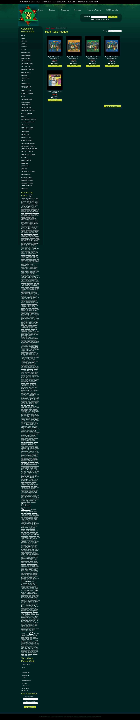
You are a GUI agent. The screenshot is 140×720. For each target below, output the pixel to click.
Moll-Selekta (32, 448)
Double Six (33, 298)
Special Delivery (35, 566)
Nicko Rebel (29, 464)
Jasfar (36, 385)
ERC (35, 306)
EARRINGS (25, 166)
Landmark (35, 409)
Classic (22, 271)
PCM (27, 477)
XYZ (29, 648)
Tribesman (33, 614)
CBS (22, 261)
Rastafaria (33, 509)
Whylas (27, 643)
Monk (31, 449)
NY (22, 469)
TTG (30, 618)
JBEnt (30, 387)
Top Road (36, 609)
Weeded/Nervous (25, 640)
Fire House (26, 317)
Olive (28, 471)
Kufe (34, 407)
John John (23, 391)
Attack (22, 219)
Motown (26, 452)
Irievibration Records (28, 367)
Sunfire (35, 584)
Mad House (29, 424)
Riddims (24, 81)
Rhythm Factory (33, 526)
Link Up (28, 414)
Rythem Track (24, 542)
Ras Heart (36, 499)
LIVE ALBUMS (26, 72)
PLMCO (36, 484)
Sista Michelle (35, 553)
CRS (28, 283)
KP (38, 406)
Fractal (31, 321)
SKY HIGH (29, 555)
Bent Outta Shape (31, 224)
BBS (22, 223)
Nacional (35, 458)
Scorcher (34, 546)
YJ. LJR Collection (31, 651)
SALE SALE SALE (27, 113)
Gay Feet (35, 325)
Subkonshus (32, 583)
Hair (35, 339)
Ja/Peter (31, 373)
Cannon (23, 255)
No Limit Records (25, 467)
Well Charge (32, 640)
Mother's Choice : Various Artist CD (55, 92)
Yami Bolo (23, 650)
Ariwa (32, 215)
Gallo (26, 325)
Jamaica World (24, 381)
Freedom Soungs (25, 322)
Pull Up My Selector (29, 492)
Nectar (29, 460)
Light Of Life (23, 414)
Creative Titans (28, 280)
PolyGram (23, 487)
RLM (37, 530)
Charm (23, 266)
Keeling (25, 399)
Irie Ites (34, 366)
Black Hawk (31, 232)
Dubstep (24, 75)
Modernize (23, 448)
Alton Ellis (29, 211)
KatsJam (31, 398)
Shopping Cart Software (85, 716)
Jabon (35, 373)
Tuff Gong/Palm (32, 620)
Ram (28, 497)
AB (33, 202)
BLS (32, 240)
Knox (25, 405)
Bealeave (26, 223)
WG (35, 642)
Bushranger (27, 251)
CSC (38, 283)
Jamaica (35, 380)
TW (37, 620)
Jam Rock (27, 380)
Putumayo (27, 493)
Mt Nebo (27, 454)
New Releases (26, 52)
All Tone (27, 210)
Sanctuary (23, 545)
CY (32, 285)
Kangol (34, 397)
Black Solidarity (35, 236)
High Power (31, 352)
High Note (28, 350)
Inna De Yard (29, 363)
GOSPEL (24, 116)
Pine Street (34, 482)
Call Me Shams (29, 253)
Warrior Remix (29, 638)
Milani (22, 445)
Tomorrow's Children (30, 606)
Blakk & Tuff (33, 239)
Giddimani (30, 331)
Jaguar (29, 374)
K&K (32, 395)
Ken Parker (30, 399)
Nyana (25, 469)
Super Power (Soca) (29, 588)
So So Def (33, 557)
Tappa (30, 594)
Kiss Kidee (35, 403)
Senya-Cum (34, 547)
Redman (23, 518)
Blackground (27, 239)
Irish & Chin (23, 369)
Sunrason (34, 586)
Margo (34, 428)
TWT (22, 621)
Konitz (29, 406)
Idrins (26, 359)
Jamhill (28, 384)
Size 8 (22, 554)
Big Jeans (28, 227)
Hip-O (34, 353)
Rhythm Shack (24, 527)
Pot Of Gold (33, 487)
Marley (34, 430)
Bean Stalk (31, 223)
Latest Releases (26, 55)
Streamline (26, 577)
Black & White (29, 230)
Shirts (23, 96)
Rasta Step (33, 502)
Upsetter (31, 625)
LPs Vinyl (24, 41)
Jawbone (26, 387)
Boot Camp (35, 243)
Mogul (28, 448)
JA (28, 373)
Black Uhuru (32, 238)
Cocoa (22, 272)
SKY (25, 555)
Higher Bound (29, 353)
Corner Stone (24, 276)
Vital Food (28, 630)
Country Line (33, 276)
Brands (53, 28)
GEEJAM (23, 326)
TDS (22, 597)
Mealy (26, 438)
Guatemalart (35, 338)
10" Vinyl (24, 46)
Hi (33, 349)
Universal (30, 624)
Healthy (22, 345)
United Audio (35, 622)
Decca (28, 289)
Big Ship (33, 227)
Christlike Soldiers (33, 268)
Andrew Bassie (28, 213)
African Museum (28, 206)
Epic (32, 306)
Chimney (27, 267)
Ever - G (26, 309)
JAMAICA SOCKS (27, 140)
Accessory (33, 203)
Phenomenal (34, 480)
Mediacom (31, 438)
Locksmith (23, 418)
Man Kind (29, 427)
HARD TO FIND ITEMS (28, 110)
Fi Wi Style (36, 314)
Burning (23, 249)
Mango (27, 428)
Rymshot (37, 541)
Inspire (22, 365)
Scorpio (22, 547)
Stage (28, 571)
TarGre (37, 594)
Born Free (28, 244)
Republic (31, 523)
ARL (35, 215)
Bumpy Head (36, 248)
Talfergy (29, 592)
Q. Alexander (33, 493)
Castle (26, 260)
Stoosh (22, 575)
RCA (22, 513)
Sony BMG (30, 562)
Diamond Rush (34, 292)
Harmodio (23, 342)
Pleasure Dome (30, 484)
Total (28, 610)
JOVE (28, 391)
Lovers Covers (24, 420)
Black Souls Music (25, 238)
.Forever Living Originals (26, 198)
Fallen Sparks (29, 310)
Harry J (36, 342)
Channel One (35, 262)
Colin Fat (27, 272)
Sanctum (28, 545)
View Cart (71, 1)
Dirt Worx (31, 293)
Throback (33, 604)
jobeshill (23, 390)
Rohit (28, 534)
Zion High (30, 654)
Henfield (23, 349)
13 (32, 198)
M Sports (32, 423)
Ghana (22, 329)
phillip (22, 482)
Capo (37, 255)
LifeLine (35, 412)
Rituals (27, 530)
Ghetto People (34, 329)
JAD (26, 374)
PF (21, 480)
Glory (29, 332)
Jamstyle (29, 385)
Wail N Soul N (29, 635)
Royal (35, 537)
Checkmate (34, 265)
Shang (29, 549)
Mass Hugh (32, 432)
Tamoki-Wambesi (29, 593)
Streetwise (23, 578)
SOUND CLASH (26, 66)
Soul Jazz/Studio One (32, 564)
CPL (35, 277)
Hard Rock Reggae (35, 341)
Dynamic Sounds (29, 302)
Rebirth (33, 514)
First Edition (31, 317)
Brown (30, 247)
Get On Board (34, 327)
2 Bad (26, 199)
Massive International (27, 434)
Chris (27, 268)
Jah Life (23, 376)
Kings (27, 402)
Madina (35, 424)
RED (22, 516)
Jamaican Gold (32, 381)
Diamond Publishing (25, 292)
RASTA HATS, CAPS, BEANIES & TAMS (28, 128)
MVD (22, 458)
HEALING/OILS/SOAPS (28, 171)
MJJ (31, 447)
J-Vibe (25, 373)
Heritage (27, 349)
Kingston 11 (31, 402)
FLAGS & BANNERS (27, 151)
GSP (31, 338)
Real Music (29, 513)
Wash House (35, 638)
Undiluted (23, 622)
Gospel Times (32, 334)
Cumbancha (36, 284)
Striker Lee (29, 578)
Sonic (31, 561)
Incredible (23, 363)
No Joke (37, 466)
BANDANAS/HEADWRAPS (29, 149)
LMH (33, 416)
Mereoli (22, 440)
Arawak (25, 215)
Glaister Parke (36, 331)
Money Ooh (26, 449)
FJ (38, 317)
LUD (22, 422)
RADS (22, 496)
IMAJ (34, 359)
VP (31, 633)
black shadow (28, 236)
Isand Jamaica (30, 369)
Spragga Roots (34, 570)
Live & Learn (26, 415)
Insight (34, 363)
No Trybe (31, 467)
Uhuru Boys (26, 621)
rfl (32, 524)
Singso (27, 553)
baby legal (27, 220)
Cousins (23, 277)
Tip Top (33, 605)
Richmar (28, 529)
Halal (22, 341)
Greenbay (30, 335)
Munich (36, 454)
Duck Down (32, 301)
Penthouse (24, 479)
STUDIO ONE (26, 83)
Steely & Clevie (28, 573)
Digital (22, 293)
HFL (31, 349)
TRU (30, 617)
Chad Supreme (35, 261)
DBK (33, 288)
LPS (34, 420)
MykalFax (26, 458)
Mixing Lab (26, 447)
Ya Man (32, 648)
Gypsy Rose (23, 339)
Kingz (30, 403)
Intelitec (26, 365)
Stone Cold (23, 574)
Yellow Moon (24, 651)
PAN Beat (27, 476)
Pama (22, 476)
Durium (22, 302)
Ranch (37, 497)
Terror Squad (26, 598)
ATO (32, 218)
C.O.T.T (32, 252)
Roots (38, 534)
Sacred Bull (34, 542)
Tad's (36, 590)
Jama (32, 380)
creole (33, 280)
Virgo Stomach (32, 629)
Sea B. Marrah (28, 547)
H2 (27, 339)
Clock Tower (33, 271)
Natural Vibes (35, 459)
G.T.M (22, 325)
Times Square (28, 605)
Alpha (30, 210)
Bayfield (35, 222)
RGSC (34, 524)
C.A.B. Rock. (27, 252)
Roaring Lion (26, 532)
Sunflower (23, 586)
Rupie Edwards (29, 539)
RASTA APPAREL (27, 90)
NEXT (37, 463)
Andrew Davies (35, 213)
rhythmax (23, 529)
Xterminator (35, 647)
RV (27, 541)
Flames (22, 318)
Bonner (36, 241)
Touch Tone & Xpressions (26, 612)
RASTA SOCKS (26, 137)
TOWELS (24, 157)
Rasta (28, 502)
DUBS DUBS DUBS (27, 63)
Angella (22, 214)
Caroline (34, 259)
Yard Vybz (33, 650)
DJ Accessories (26, 174)
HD (22, 343)
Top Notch (32, 608)
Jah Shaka (26, 377)
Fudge (34, 322)
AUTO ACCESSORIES (28, 122)
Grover (27, 338)
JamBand (23, 383)
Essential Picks (26, 61)
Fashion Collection (32, 311)
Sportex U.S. (28, 570)
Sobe (37, 557)
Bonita (32, 241)
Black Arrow (36, 230)
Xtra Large (24, 648)
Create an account (91, 1)
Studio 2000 (23, 579)
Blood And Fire (27, 240)
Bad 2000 (32, 220)
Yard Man (28, 650)
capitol (33, 255)
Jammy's (24, 385)
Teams (25, 597)
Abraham (23, 203)
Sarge (36, 545)
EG (26, 305)
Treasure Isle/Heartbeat (29, 613)
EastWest (29, 304)
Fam (33, 310)
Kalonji (26, 397)
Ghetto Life (27, 329)
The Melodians (33, 600)
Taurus (26, 596)
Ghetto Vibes (24, 330)
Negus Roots (24, 462)
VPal (35, 633)
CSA (35, 283)
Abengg (36, 202)
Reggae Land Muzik (29, 519)
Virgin (37, 628)
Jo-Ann (34, 388)
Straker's (32, 575)
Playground (23, 484)
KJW (22, 405)
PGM (24, 480)
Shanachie (24, 549)
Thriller (22, 604)
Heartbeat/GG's (24, 346)
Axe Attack (32, 219)
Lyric (27, 423)
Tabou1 (31, 590)
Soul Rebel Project (25, 565)
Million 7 (26, 445)
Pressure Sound (24, 489)
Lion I (32, 414)
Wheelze (23, 643)
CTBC (24, 284)
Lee (29, 411)
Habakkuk (31, 339)
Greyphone (34, 337)
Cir (30, 269)
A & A (36, 201)
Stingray (35, 573)
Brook (26, 247)
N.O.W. (30, 458)
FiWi (36, 317)
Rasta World (26, 507)
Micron (33, 443)
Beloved (25, 224)
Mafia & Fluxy (24, 426)
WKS (32, 644)
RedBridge (30, 516)
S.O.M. (29, 542)
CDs (23, 35)
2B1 (29, 199)
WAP (31, 637)
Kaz (38, 398)
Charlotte (31, 264)
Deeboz (32, 289)
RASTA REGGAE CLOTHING (27, 87)
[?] (30, 195)
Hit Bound (23, 354)
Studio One (26, 581)
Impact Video (28, 361)
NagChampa (24, 459)
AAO (31, 202)
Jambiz (27, 383)
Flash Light (27, 318)
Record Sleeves (28, 515)
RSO (28, 538)
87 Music (32, 201)
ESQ (27, 308)
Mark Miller (29, 430)
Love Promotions (34, 419)
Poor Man (28, 487)
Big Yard (25, 228)
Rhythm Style (32, 527)
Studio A (29, 579)
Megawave (23, 439)
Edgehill (23, 305)
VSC (38, 633)
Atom (34, 218)
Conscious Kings (25, 275)
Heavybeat (34, 348)
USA (22, 626)
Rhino (27, 526)
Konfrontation (24, 406)
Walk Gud (35, 635)
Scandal (25, 546)
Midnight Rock (24, 444)
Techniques (30, 597)
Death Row (23, 289)
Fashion (26, 311)
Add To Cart (54, 65)
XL (31, 647)
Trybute (22, 618)
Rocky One (23, 534)
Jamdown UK (33, 383)
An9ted (36, 211)
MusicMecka (30, 456)
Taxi (30, 596)
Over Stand (23, 475)
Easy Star (34, 304)
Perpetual (31, 479)
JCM (33, 387)
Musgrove (23, 455)
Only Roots (29, 472)
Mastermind (23, 435)
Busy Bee (33, 251)
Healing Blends (32, 343)
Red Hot (26, 516)
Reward (29, 524)
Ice (34, 358)
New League (27, 463)
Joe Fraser (29, 390)
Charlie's (27, 264)
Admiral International (29, 205)
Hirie (37, 353)
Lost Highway (33, 418)
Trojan (27, 616)
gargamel (30, 325)
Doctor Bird (23, 297)
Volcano (23, 633)
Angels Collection (29, 214)
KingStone (26, 403)
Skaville (34, 554)
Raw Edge (31, 511)
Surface (36, 588)
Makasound (23, 427)
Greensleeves (26, 337)
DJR (26, 296)
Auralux (27, 219)
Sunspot (27, 587)
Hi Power (37, 349)
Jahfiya (26, 379)
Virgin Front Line (24, 629)
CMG (37, 271)
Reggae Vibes (27, 520)
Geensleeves (29, 326)
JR (30, 391)
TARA (33, 594)
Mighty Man (30, 444)
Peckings (31, 477)
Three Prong (35, 602)
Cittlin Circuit (35, 269)
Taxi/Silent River (34, 596)
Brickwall (23, 245)
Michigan (30, 443)
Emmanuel (23, 306)
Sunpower (28, 586)
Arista (28, 215)
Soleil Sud (23, 558)
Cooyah (37, 275)
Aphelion (35, 214)
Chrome (23, 269)
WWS (22, 647)
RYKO (33, 541)
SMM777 (23, 557)
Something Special (25, 561)
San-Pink (34, 543)
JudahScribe (23, 393)
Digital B (26, 293)
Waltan (22, 637)
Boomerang (29, 243)
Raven (26, 511)
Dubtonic (28, 301)
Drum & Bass (28, 300)
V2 (24, 626)
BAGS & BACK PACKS (28, 146)
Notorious (27, 468)
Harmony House (30, 342)
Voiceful (33, 630)
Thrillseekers (28, 604)
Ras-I (27, 500)
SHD (33, 549)
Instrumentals (25, 78)
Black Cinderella (31, 231)
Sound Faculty (27, 566)
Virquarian (23, 630)
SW (22, 590)
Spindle (22, 569)
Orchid (26, 473)
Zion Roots (35, 654)
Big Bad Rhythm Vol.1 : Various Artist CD (54, 57)
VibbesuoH (23, 628)
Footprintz (33, 318)
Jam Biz (23, 380)
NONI (35, 467)
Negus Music (34, 460)
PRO (37, 489)
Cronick (23, 281)
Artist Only (28, 216)
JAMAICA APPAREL (27, 93)
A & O (25, 202)
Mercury (33, 439)
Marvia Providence (29, 431)
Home (47, 28)
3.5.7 (32, 199)
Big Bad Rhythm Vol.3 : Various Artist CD (73, 57)
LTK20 (37, 420)
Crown (34, 281)
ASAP (33, 216)
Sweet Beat (26, 590)
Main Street (34, 426)
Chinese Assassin (33, 267)
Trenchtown (27, 614)
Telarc (35, 597)
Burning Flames (28, 249)
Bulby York (30, 248)
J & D (22, 373)
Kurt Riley (26, 409)
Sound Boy (32, 565)
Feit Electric (26, 314)
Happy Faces (27, 341)
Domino (34, 297)
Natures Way (24, 460)
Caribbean (30, 256)
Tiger (37, 604)
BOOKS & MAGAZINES (28, 143)
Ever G (30, 309)
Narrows (29, 459)
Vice (28, 628)
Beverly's (23, 227)
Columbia (23, 273)
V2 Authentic (29, 626)
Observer (33, 469)
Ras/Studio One (32, 500)
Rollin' (31, 534)
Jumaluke (23, 394)
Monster (35, 449)
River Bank (32, 530)
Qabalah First (24, 495)
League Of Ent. (24, 411)
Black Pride (35, 234)
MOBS (36, 447)
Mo (33, 447)
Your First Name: (28, 696)
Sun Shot (31, 584)
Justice (26, 395)
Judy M (28, 393)
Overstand (29, 475)
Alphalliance (23, 211)
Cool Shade (32, 275)
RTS (31, 538)
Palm (33, 475)
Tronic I (31, 616)
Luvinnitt (32, 422)
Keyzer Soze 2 (24, 401)
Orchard (23, 473)
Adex (37, 203)
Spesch (22, 567)
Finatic (34, 315)
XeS (29, 647)
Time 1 (22, 605)
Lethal (37, 411)
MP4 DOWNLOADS (27, 180)
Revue (25, 524)
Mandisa (23, 428)
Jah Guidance (35, 374)
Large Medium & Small (26, 410)
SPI (26, 567)
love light (28, 419)
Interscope (30, 366)
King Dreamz (34, 401)
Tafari (22, 592)
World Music (36, 644)
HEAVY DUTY (27, 347)
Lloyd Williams (27, 416)
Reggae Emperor (29, 518)
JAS (33, 385)
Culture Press (30, 284)
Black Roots (30, 235)
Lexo (22, 412)
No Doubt (32, 466)
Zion (26, 654)
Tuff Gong (34, 618)
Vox (27, 633)
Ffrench (31, 314)
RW (30, 541)
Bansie (22, 222)
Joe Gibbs (35, 390)
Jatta (22, 387)
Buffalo (22, 248)
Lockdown (37, 416)
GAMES (24, 168)
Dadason (27, 287)
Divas (35, 294)
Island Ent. (31, 370)
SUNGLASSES (26, 102)
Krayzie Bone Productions (26, 407)
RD (25, 513)
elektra (33, 305)
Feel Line (32, 313)
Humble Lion (24, 357)
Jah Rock (28, 376)
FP (28, 321)
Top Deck (27, 608)
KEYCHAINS (25, 134)
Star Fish (36, 571)
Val (33, 626)
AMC (33, 211)
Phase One (28, 480)
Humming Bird (30, 357)
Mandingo (34, 427)
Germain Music (24, 327)
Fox (22, 321)
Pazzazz (23, 477)
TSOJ (26, 618)
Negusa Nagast (31, 462)
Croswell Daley (28, 281)
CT (22, 284)
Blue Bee (36, 240)
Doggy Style (29, 297)
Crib (37, 280)
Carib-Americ (24, 256)
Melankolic (29, 439)
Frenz (30, 322)
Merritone (27, 440)
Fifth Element (24, 315)
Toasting (23, 606)
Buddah (34, 247)
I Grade (27, 358)
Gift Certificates (59, 1)
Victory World (32, 628)
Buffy (26, 248)
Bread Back (33, 244)
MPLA (29, 452)
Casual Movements (33, 260)
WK (29, 644)
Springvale (23, 571)
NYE (28, 469)
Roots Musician (32, 536)
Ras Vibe (23, 500)
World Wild (31, 646)
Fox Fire (25, 321)
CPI (32, 277)
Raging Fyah (34, 496)
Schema (29, 546)
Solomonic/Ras (33, 559)
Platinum (32, 483)
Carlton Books (29, 259)
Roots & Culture (24, 536)
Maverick (23, 436)
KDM (22, 399)
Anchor (22, 213)
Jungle (27, 394)
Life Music (30, 412)
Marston (23, 431)
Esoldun (23, 308)
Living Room (32, 415)
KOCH (28, 405)
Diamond (33, 290)
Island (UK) (23, 370)
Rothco (31, 537)
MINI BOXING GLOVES (28, 154)
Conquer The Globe (31, 273)
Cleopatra (27, 271)
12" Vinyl (24, 44)
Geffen (33, 326)
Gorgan (26, 334)
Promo (35, 491)
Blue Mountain (24, 241)
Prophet (22, 492)
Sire (30, 553)
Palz (36, 475)
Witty (26, 644)
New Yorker (33, 463)
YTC (37, 651)
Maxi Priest (28, 436)
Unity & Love (24, 624)
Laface (30, 409)
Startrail (22, 573)
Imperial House (35, 361)
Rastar (22, 511)
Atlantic (28, 218)
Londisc (28, 418)
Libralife (25, 412)
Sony (26, 562)
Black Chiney (24, 231)
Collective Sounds (33, 272)
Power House (27, 488)
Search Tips (106, 19)
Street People (32, 577)
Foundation (31, 319)
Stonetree (34, 574)
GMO (32, 332)
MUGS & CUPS (26, 160)
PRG (30, 489)
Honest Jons (32, 354)
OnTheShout (35, 472)
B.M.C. (22, 220)
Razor (35, 511)
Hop (36, 354)
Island (36, 369)
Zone (29, 655)
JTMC (33, 391)
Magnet (29, 426)
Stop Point (27, 575)
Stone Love (29, 574)
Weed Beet (29, 639)
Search (87, 17)
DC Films (37, 288)
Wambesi (27, 637)
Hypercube (36, 357)
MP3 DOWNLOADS (27, 183)
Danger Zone (28, 288)
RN (22, 532)
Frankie (35, 321)
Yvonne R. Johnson (32, 652)
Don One (28, 298)
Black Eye (26, 232)
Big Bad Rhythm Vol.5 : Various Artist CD (111, 57)
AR (22, 215)
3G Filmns (23, 201)
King (29, 401)
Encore (28, 306)
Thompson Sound (28, 602)
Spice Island (30, 567)
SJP (25, 554)
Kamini (30, 397)
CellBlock (29, 261)
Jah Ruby (34, 376)
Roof (35, 534)
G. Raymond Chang (33, 323)
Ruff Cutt (35, 538)
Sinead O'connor (28, 551)
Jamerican (23, 384)
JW (30, 395)
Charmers (29, 265)
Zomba (25, 655)
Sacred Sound (24, 543)
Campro (34, 253)
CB (38, 260)
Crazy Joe (25, 279)
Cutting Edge (27, 285)
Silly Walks (32, 550)
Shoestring (26, 550)
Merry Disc (32, 440)
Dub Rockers (34, 300)
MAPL (31, 428)
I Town (31, 358)
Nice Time (23, 464)
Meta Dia (36, 442)
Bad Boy (37, 220)
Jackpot (23, 374)
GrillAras (23, 338)
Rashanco (23, 502)
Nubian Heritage (33, 468)
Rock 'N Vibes (28, 533)
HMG (27, 354)
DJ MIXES (25, 188)
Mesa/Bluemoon (29, 442)
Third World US (30, 601)
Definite (22, 290)
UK (30, 621)
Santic (32, 545)
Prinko (33, 489)
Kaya (35, 398)
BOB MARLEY (26, 105)
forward (26, 319)
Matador (29, 435)
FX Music (26, 323)
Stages (31, 571)
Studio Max (34, 579)
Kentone (36, 399)
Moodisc (31, 451)
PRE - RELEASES (27, 186)
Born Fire (23, 244)
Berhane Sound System (26, 226)
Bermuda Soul (35, 226)
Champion (29, 262)
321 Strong (36, 199)
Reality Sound (28, 514)
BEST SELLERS (26, 107)
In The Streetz (31, 362)
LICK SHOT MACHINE (28, 69)
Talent (25, 592)
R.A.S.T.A (30, 495)
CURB (22, 285)
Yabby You (37, 648)
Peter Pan (36, 479)
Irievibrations (36, 367)
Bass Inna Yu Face (29, 222)
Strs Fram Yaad (35, 578)
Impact (23, 361)
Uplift (27, 625)
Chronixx (27, 269)
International (24, 366)
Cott (29, 276)
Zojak (22, 655)
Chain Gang (23, 262)
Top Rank (31, 609)
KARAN (22, 398)
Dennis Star (28, 290)
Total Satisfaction (33, 610)
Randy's (23, 499)
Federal (27, 313)
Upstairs (35, 625)
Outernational (35, 473)
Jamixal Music (33, 384)
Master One (35, 434)
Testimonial (32, 598)
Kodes (32, 405)
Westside (26, 642)
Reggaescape (24, 522)
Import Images (24, 362)
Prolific (26, 491)
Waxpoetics (23, 639)
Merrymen (23, 442)
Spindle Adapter (28, 569)
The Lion (27, 600)
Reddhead (36, 516)
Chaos (22, 264)
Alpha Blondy (35, 210)
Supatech (32, 587)
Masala (27, 432)
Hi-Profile (23, 350)
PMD (32, 486)
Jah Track (32, 377)
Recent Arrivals (26, 58)
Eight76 (29, 305)
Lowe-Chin (30, 420)
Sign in (80, 1)
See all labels (24, 690)
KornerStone (34, 406)
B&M (36, 219)
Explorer (34, 309)
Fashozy (23, 313)
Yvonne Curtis (24, 652)
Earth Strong (24, 304)
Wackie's (23, 635)
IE (29, 359)
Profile (22, 491)
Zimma (22, 654)
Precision (33, 488)
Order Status (35, 1)
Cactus (36, 252)
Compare (55, 63)
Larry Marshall (35, 410)
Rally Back (23, 497)
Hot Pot (28, 355)
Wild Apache (33, 643)
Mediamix (36, 438)
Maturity (33, 435)
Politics (35, 486)
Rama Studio (32, 497)
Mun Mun (32, 454)
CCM (25, 261)
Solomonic (27, 559)
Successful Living (25, 584)
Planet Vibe (27, 483)
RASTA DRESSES (27, 99)
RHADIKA (23, 526)
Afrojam (33, 207)
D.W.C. (22, 287)
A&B (28, 202)
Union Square (29, 622)
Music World (29, 455)
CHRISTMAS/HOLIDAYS (29, 119)
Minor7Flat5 (31, 445)
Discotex (28, 294)
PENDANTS (25, 131)
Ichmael (23, 359)
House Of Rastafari (35, 355)
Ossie (30, 473)
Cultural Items (26, 124)
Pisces (22, 483)
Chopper (23, 268)
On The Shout (33, 471)
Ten (22, 598)
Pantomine (32, 476)
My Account (24, 1)
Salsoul (29, 543)
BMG (29, 241)
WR (35, 646)
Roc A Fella (32, 532)
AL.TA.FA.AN (34, 209)
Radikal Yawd (36, 495)
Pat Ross (37, 476)
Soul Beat (36, 562)
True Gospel (34, 617)
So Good (28, 557)
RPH (25, 538)
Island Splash (27, 372)
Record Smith (36, 515)
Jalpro (37, 379)
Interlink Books (32, 365)
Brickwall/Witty (29, 245)
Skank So (29, 554)
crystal (31, 283)
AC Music (28, 203)
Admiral (23, 205)
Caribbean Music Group (30, 257)
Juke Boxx (33, 393)
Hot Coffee (23, 355)
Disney (31, 294)
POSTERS (25, 163)
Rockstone (34, 533)
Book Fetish (23, 243)
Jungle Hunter (33, 394)
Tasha (22, 596)
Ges (29, 327)
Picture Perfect (27, 482)
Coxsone (29, 277)
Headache (26, 343)
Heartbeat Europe (34, 345)
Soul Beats (23, 564)
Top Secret (23, 610)
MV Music (36, 456)
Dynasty (36, 302)
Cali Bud (23, 253)
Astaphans (23, 218)
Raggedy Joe (28, 496)
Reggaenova (34, 520)
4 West (27, 201)
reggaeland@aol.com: (30, 701)
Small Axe (35, 555)
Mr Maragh (34, 452)
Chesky (22, 267)
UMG (33, 621)
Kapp (38, 397)
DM (28, 296)
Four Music (36, 319)
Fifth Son (30, 315)
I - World (23, 358)
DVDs (23, 38)
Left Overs (33, 411)
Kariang (27, 398)
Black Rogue (24, 235)
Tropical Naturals (24, 617)
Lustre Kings (27, 422)
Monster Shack (24, 451)
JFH (25, 388)
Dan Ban (32, 287)
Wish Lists (47, 1)
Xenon (25, 647)
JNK (31, 388)
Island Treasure (34, 372)
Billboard (30, 228)
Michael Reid (24, 443)
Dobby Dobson (33, 296)
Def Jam (36, 289)
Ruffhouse (23, 539)
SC (22, 546)
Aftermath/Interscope (25, 209)
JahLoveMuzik (32, 379)
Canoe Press (28, 255)
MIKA (35, 444)
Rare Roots (28, 499)
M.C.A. (36, 423)
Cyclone (35, 285)
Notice (22, 468)
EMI (37, 305)
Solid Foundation (30, 558)
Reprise (27, 523)
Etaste (30, 308)
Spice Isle (36, 567)
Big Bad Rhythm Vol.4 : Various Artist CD (92, 57)
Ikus (31, 359)
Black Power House (28, 234)
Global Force (24, 332)
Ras (32, 499)
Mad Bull (23, 424)
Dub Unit (23, 301)
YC (37, 650)
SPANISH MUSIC (27, 177)
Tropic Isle (36, 616)
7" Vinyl (24, 49)
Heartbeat (27, 345)
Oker (25, 471)
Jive (28, 388)
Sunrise (23, 587)
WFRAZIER (31, 642)
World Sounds (24, 646)
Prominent (31, 491)
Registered (30, 522)
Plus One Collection (25, 486)
